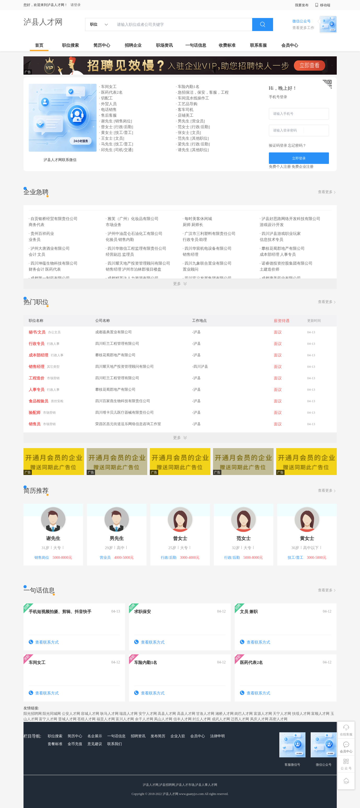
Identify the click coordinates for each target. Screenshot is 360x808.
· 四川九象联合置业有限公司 (208, 263)
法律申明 (217, 736)
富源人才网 (263, 714)
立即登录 (299, 158)
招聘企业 (133, 45)
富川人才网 (125, 719)
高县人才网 (167, 714)
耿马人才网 (109, 714)
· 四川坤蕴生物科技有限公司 (54, 263)
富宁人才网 (48, 719)
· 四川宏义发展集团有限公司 (208, 278)
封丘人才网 (201, 719)
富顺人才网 (320, 714)
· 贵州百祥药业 (42, 233)
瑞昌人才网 (128, 714)
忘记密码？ (297, 145)
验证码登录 (278, 145)
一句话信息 (195, 45)
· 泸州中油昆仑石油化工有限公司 (134, 233)
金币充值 (75, 744)
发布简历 (158, 736)
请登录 (75, 5)
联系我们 (114, 744)
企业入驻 (177, 736)
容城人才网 (90, 714)
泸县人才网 (43, 21)
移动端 (322, 5)
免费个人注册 (280, 167)
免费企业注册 (303, 167)
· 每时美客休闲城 (198, 219)
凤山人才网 (163, 719)
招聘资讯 (138, 736)
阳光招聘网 (32, 714)
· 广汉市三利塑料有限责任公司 (210, 233)
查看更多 (327, 192)
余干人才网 (144, 719)
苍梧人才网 (86, 719)
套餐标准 (55, 744)
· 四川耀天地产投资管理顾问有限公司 (138, 263)
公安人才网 (71, 714)
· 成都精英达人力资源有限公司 (133, 278)
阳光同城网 (52, 714)
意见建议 (94, 744)
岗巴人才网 (243, 714)
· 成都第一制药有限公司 (50, 278)
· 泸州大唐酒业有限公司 (50, 248)
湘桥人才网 (224, 714)
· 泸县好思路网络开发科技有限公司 (290, 219)
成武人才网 (221, 719)
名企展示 (94, 736)
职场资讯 (164, 45)
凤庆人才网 (259, 719)
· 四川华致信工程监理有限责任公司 (136, 248)
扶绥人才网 (301, 714)
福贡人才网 (106, 719)
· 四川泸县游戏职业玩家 (281, 233)
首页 (39, 45)
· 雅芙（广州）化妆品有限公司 (133, 219)
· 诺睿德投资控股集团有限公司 (287, 263)
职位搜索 (70, 45)
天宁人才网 (282, 714)
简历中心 (101, 45)
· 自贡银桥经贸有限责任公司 (54, 219)
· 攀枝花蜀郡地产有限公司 (283, 248)
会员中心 (289, 45)
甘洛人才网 (205, 714)
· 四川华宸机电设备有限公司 (208, 248)
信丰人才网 (182, 719)
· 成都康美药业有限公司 (281, 278)
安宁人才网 (148, 714)
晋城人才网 (67, 719)
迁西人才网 (240, 719)
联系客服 (258, 45)
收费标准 (227, 45)
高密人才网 (278, 719)
